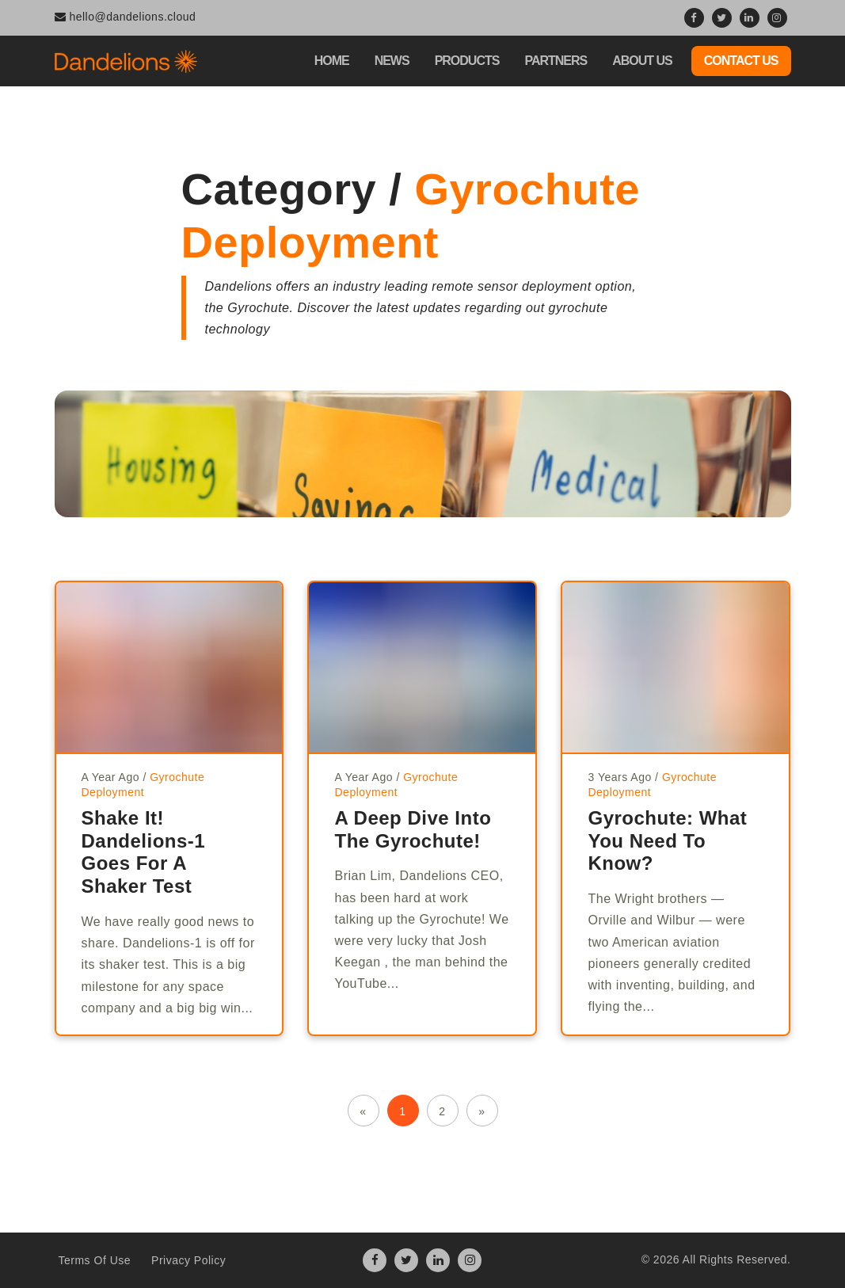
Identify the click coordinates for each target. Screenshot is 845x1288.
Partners (555, 60)
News (392, 60)
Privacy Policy (188, 1260)
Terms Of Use (95, 1260)
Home (331, 60)
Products (467, 60)
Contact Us (741, 60)
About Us (642, 60)
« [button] (363, 1111)
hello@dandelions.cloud (125, 16)
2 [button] (442, 1111)
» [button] (481, 1111)
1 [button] (402, 1111)
